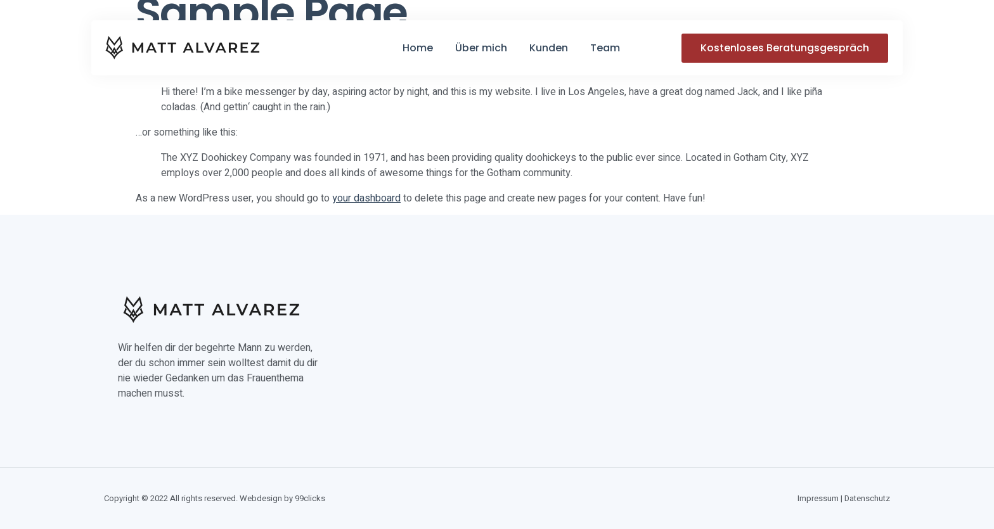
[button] (784, 48)
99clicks (310, 498)
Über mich (481, 48)
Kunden (548, 48)
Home (418, 48)
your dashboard (366, 198)
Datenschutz (867, 498)
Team (605, 48)
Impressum (818, 498)
